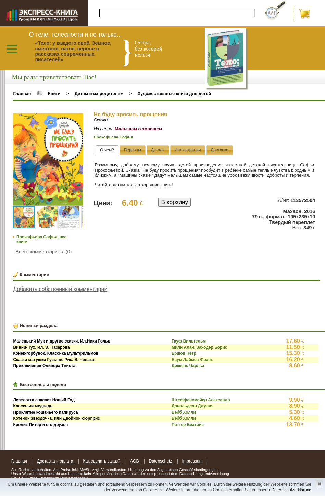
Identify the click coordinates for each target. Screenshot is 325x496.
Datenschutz (161, 461)
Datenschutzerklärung (291, 489)
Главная (22, 93)
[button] (77, 119)
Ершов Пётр (184, 353)
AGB (135, 461)
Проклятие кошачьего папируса (45, 412)
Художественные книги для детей (174, 93)
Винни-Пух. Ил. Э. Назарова (41, 347)
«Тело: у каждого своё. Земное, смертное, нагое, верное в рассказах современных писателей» (73, 51)
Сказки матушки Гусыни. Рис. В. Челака (53, 359)
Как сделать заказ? (102, 461)
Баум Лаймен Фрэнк (192, 359)
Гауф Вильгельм (189, 341)
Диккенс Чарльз (188, 365)
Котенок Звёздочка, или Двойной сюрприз (56, 418)
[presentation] (107, 150)
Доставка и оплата (55, 461)
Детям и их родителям (99, 93)
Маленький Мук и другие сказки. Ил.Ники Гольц (61, 341)
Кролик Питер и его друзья (40, 424)
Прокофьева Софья (113, 137)
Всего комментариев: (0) (44, 251)
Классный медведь (32, 406)
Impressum (192, 461)
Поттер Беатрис (188, 424)
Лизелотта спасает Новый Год (44, 400)
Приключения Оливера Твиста (44, 365)
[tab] (107, 150)
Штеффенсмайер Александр (201, 400)
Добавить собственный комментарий (60, 289)
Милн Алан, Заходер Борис (199, 347)
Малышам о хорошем (138, 128)
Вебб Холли (184, 412)
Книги (54, 93)
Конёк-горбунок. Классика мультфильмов (55, 353)
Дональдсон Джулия (193, 406)
